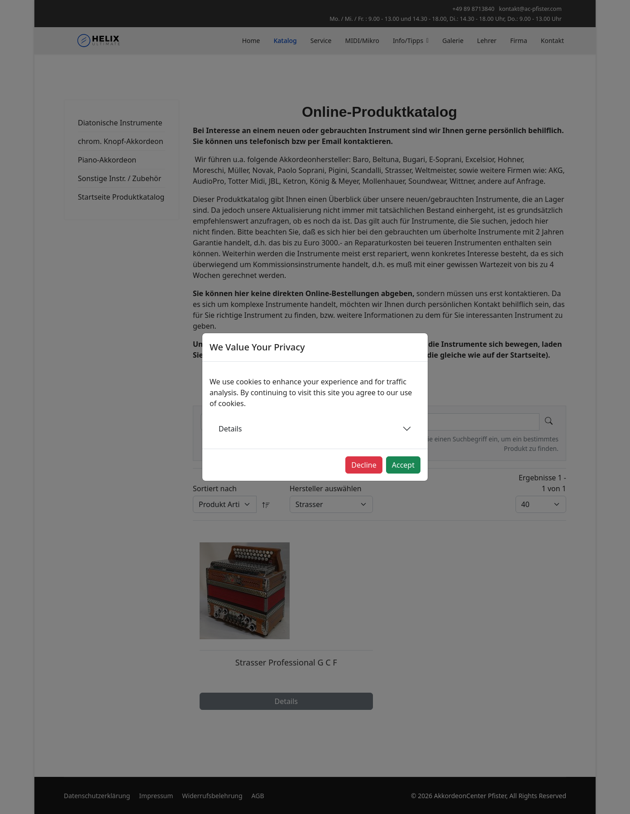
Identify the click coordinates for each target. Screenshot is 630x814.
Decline (364, 465)
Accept (403, 465)
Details (230, 429)
